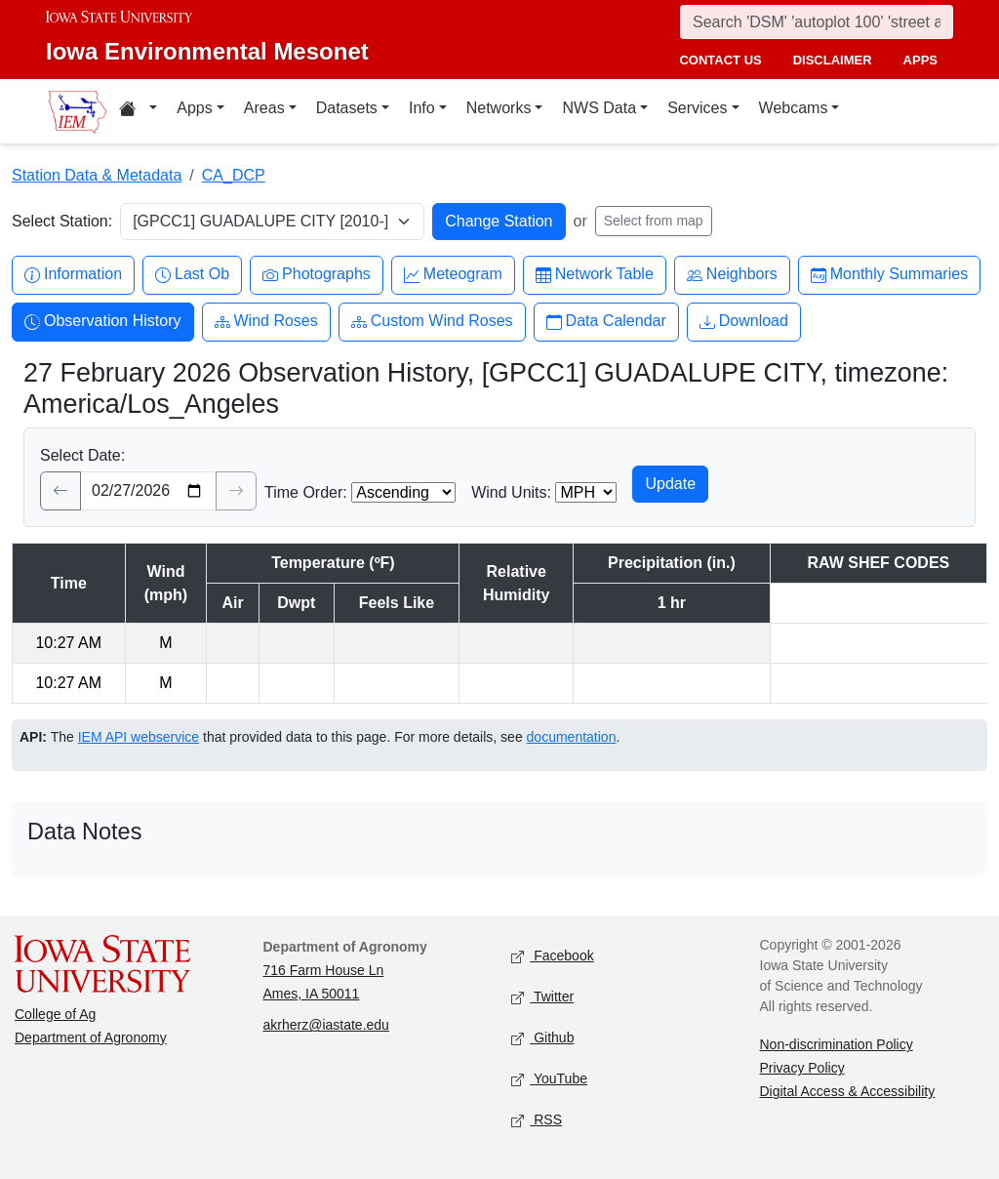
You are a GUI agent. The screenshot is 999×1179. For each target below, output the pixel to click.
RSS (536, 1121)
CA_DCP (233, 175)
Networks (499, 108)
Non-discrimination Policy (836, 1044)
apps (920, 60)
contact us (720, 60)
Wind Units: (511, 492)
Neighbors (732, 275)
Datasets (347, 108)
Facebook (552, 957)
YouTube (549, 1080)
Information (73, 275)
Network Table (595, 275)
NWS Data (599, 108)
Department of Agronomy (91, 1037)
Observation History (102, 321)
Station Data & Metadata (96, 175)
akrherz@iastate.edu (326, 1025)
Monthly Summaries (889, 275)
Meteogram (453, 275)
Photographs (316, 275)
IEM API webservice (139, 737)
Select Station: (62, 221)
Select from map (653, 220)
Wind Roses (266, 321)
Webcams (793, 108)
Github (542, 1039)
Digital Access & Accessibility (848, 1091)
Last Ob (192, 275)
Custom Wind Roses (432, 321)
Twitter (542, 998)
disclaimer (832, 60)
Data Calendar (606, 321)
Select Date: (82, 455)
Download (743, 321)
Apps (194, 108)
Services (697, 108)
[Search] (816, 22)
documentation (572, 737)
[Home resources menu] (138, 111)
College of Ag (55, 1014)
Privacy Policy (802, 1068)
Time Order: (305, 492)
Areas (264, 108)
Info (422, 108)
